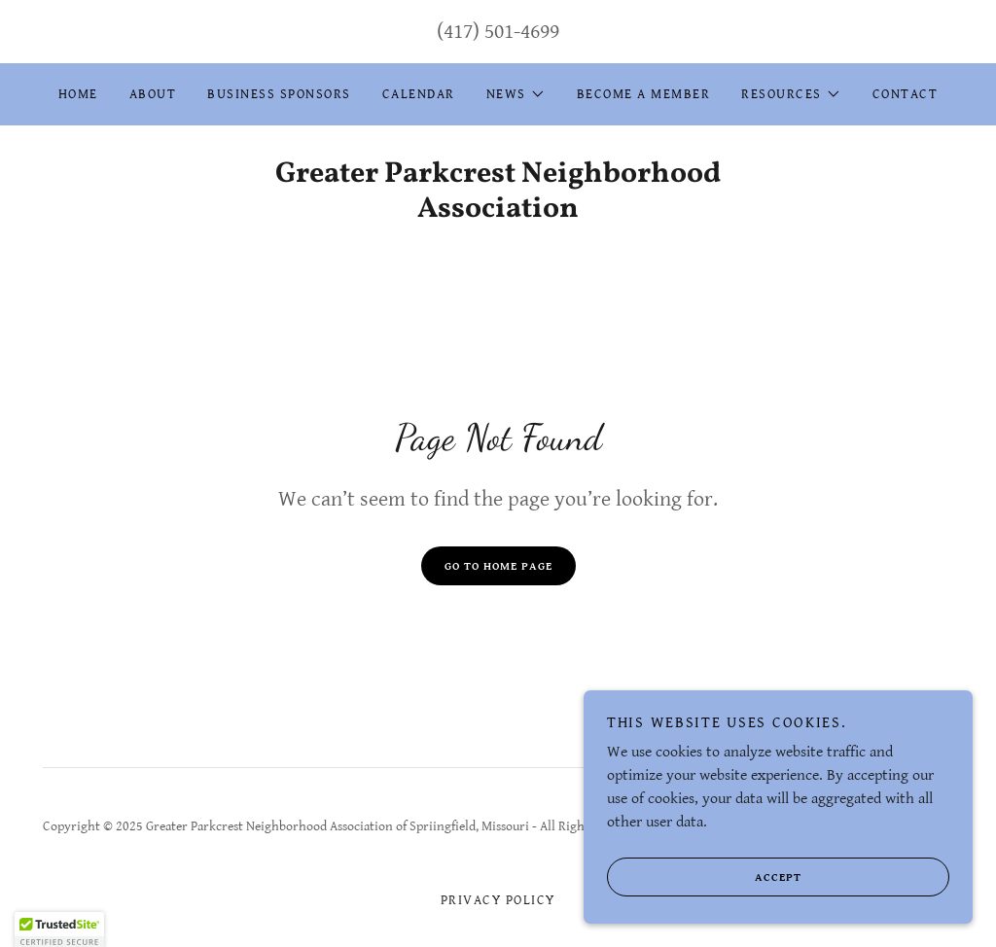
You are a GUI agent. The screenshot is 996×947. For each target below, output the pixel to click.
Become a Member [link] (643, 94)
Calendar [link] (418, 94)
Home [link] (78, 94)
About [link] (153, 94)
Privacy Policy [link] (498, 900)
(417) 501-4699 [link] (498, 31)
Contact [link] (905, 94)
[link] (498, 212)
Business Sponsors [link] (278, 94)
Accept (704, 904)
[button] (516, 94)
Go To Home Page (498, 566)
